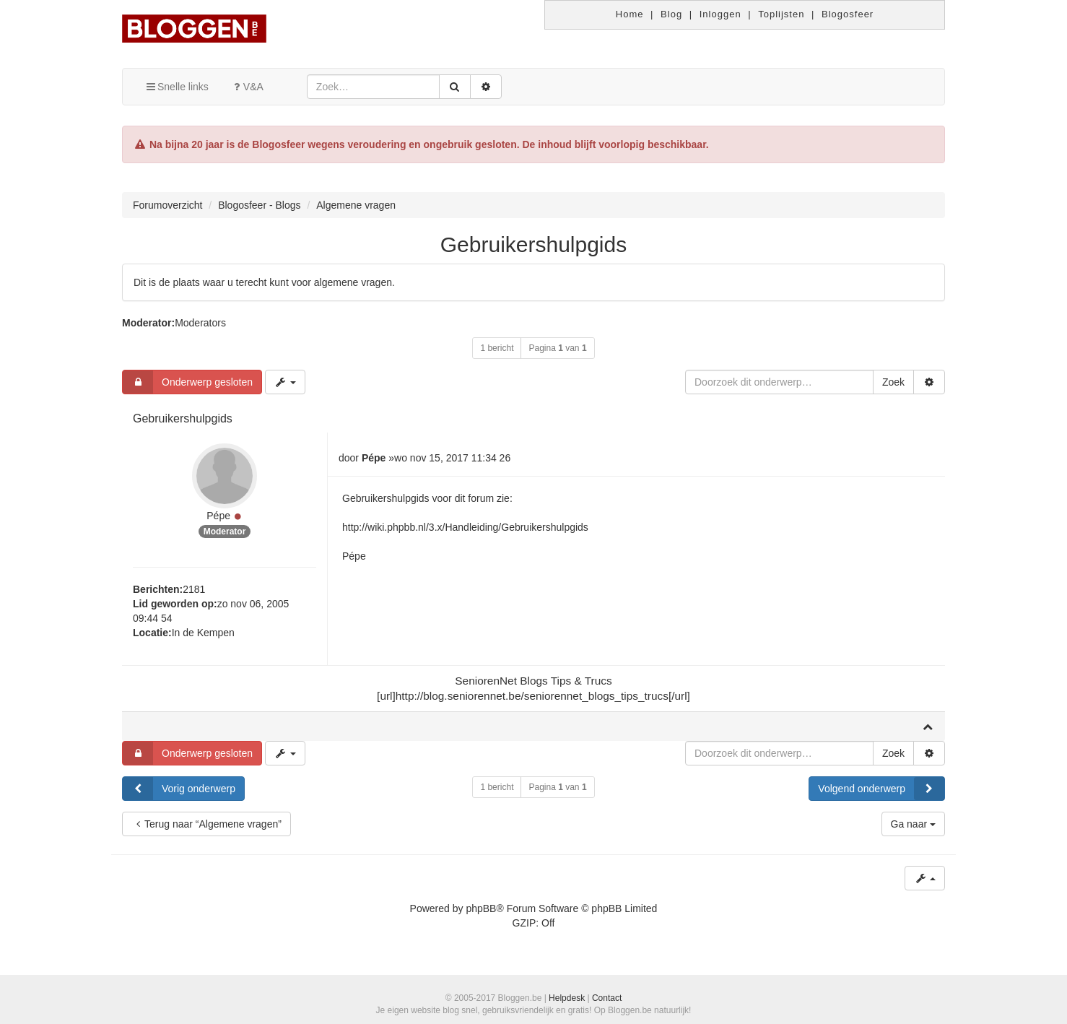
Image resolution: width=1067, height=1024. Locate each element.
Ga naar (913, 824)
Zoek (893, 382)
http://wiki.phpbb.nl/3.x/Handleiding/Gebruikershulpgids (465, 527)
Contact (607, 998)
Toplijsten (781, 14)
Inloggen (720, 14)
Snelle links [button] (176, 86)
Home (630, 14)
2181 (194, 589)
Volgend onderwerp (881, 788)
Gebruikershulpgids (533, 244)
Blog (671, 14)
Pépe (218, 515)
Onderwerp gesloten (188, 382)
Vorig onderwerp (179, 788)
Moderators (200, 323)
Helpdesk (567, 998)
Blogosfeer (848, 14)
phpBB (481, 908)
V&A (247, 86)
